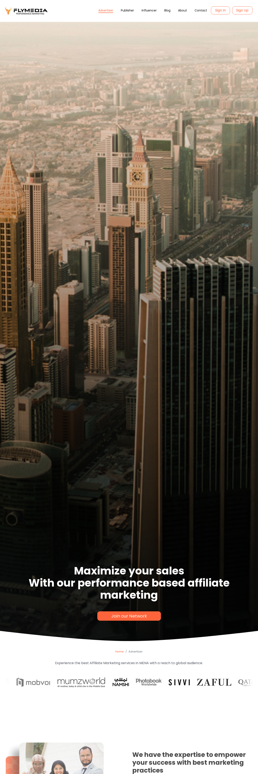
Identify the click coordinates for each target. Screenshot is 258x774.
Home (119, 652)
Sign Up (242, 10)
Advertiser (105, 10)
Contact (201, 10)
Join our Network (129, 616)
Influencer (149, 10)
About (182, 10)
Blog (167, 10)
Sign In (220, 10)
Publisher (127, 10)
